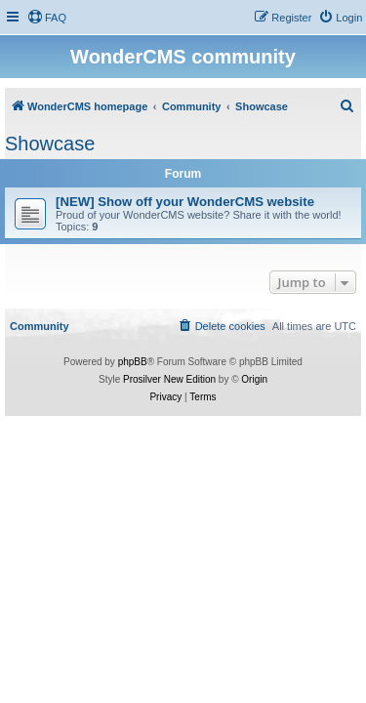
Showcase (50, 143)
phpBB (132, 361)
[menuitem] (46, 17)
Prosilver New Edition (169, 379)
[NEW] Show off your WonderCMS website (185, 201)
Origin (254, 379)
